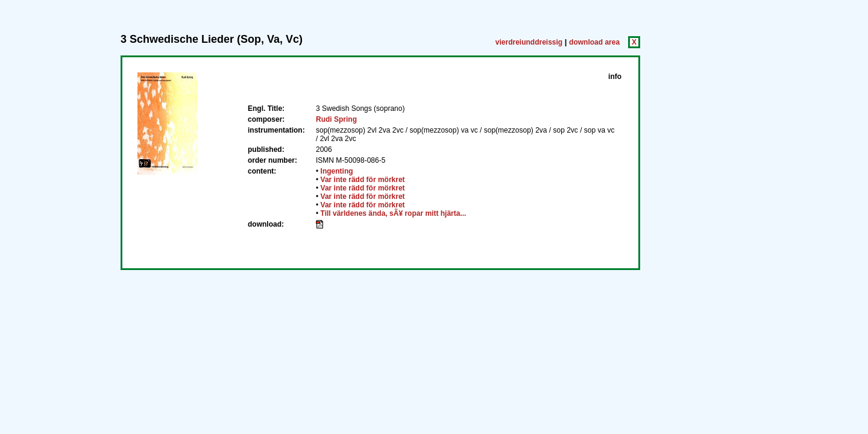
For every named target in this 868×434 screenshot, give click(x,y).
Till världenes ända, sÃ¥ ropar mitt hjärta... (394, 213)
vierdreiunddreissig (528, 42)
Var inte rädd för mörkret (363, 179)
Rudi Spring (336, 119)
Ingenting (337, 171)
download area (594, 42)
